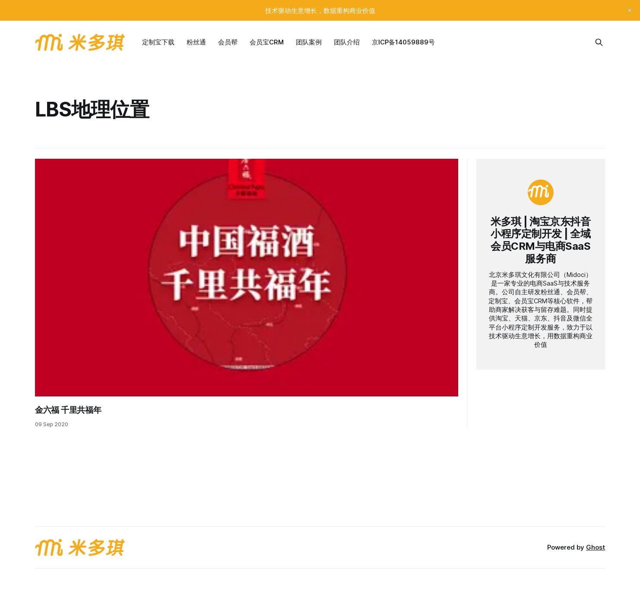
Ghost (595, 547)
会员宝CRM (267, 42)
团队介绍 (347, 42)
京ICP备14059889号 (403, 42)
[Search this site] (599, 42)
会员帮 (228, 42)
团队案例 (309, 42)
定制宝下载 (158, 42)
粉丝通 (196, 42)
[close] (630, 10)
